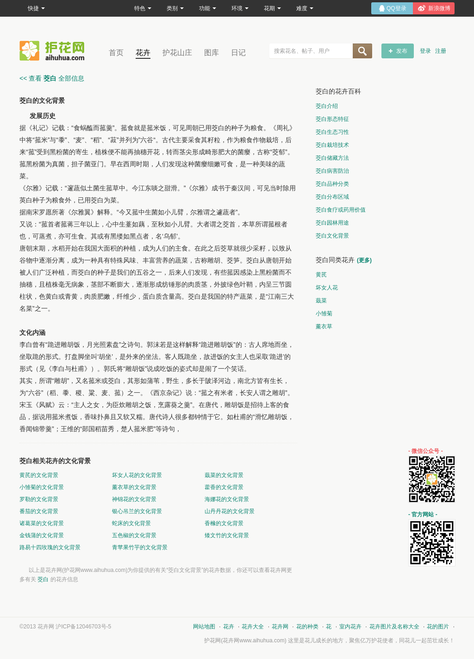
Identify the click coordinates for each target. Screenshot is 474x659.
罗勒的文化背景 (38, 499)
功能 (207, 8)
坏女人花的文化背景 (137, 475)
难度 (304, 8)
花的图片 (438, 626)
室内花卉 (350, 626)
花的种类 (307, 626)
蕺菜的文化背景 (224, 475)
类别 (175, 8)
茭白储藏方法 (332, 158)
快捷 (36, 8)
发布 (401, 51)
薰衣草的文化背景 (134, 487)
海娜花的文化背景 (227, 499)
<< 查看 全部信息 (51, 78)
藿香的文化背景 (224, 487)
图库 (211, 52)
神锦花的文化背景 (134, 499)
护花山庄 (177, 52)
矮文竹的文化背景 (227, 535)
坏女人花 (327, 287)
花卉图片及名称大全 (394, 626)
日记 (238, 52)
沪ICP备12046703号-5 (83, 626)
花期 (272, 8)
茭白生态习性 (332, 132)
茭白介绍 (327, 106)
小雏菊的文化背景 (41, 487)
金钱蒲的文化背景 (41, 535)
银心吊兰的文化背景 (137, 511)
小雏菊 (324, 313)
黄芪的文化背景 (38, 475)
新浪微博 (439, 8)
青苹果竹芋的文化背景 (140, 547)
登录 (425, 51)
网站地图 (204, 626)
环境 (240, 8)
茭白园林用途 (332, 223)
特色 (142, 8)
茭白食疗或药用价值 (341, 210)
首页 (116, 52)
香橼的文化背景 (224, 523)
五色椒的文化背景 (134, 535)
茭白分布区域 (332, 197)
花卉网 (54, 51)
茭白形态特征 (332, 119)
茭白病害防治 (332, 171)
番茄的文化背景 (38, 511)
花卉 (143, 52)
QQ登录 (396, 8)
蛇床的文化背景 (131, 523)
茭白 (43, 579)
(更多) (364, 260)
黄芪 (321, 274)
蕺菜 (321, 300)
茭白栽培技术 (332, 145)
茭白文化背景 (332, 235)
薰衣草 (324, 326)
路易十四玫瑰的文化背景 (50, 547)
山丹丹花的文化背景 (230, 511)
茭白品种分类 (332, 184)
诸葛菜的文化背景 (41, 523)
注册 (440, 51)
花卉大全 (253, 626)
